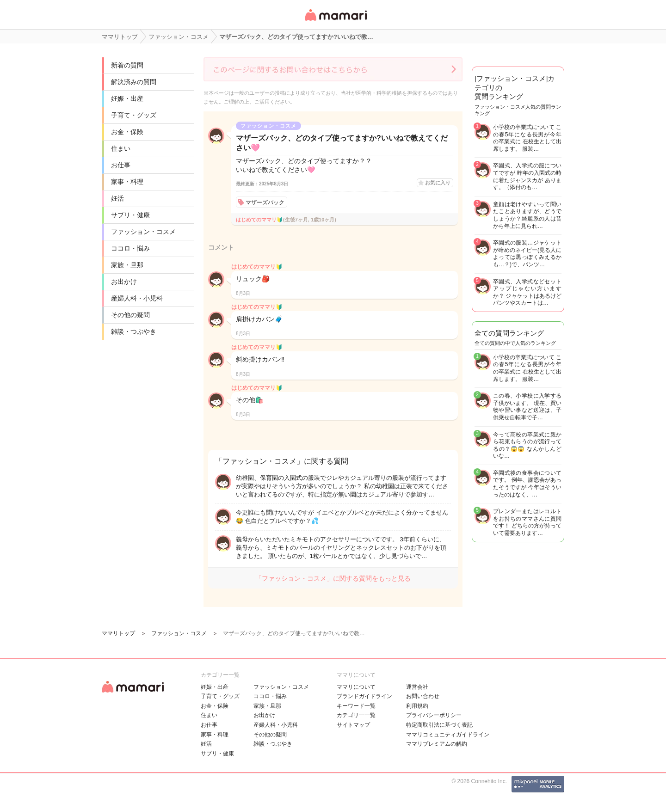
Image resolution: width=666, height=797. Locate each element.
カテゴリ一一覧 (356, 715)
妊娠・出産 (127, 98)
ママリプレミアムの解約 (436, 744)
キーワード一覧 (356, 706)
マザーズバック (265, 202)
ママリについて (356, 687)
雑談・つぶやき (133, 331)
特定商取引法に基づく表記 (439, 725)
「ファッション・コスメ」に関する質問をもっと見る (333, 578)
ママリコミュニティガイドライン (447, 734)
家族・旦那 (127, 265)
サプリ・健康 (130, 215)
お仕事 (120, 165)
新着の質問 (127, 65)
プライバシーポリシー (434, 715)
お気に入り (437, 182)
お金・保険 (127, 131)
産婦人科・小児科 (137, 298)
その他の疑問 (130, 315)
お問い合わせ (422, 696)
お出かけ (124, 281)
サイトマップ (353, 725)
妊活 (117, 198)
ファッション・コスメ (143, 231)
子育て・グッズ (133, 115)
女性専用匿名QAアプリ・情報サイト (335, 21)
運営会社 (417, 687)
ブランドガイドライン (364, 696)
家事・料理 (127, 181)
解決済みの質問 (133, 82)
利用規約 (417, 706)
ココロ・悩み (130, 248)
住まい (120, 148)
